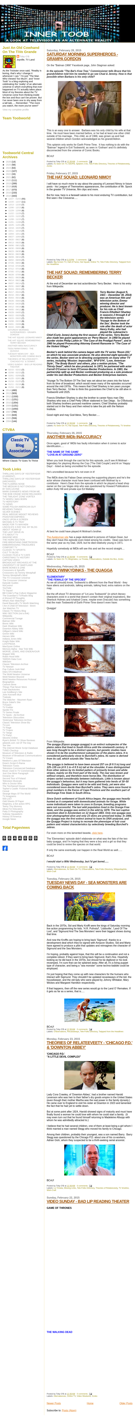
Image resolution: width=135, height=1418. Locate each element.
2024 (9, 168)
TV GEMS (8, 504)
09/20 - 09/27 (15, 239)
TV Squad (8, 590)
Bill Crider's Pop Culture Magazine (20, 593)
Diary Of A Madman (12, 672)
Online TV (94, 262)
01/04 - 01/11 (15, 387)
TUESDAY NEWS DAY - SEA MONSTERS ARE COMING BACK (24, 355)
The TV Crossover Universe (16, 578)
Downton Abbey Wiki (13, 628)
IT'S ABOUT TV (10, 534)
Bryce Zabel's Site (12, 702)
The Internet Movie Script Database (20, 748)
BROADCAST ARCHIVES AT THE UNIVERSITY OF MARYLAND (20, 563)
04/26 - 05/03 (15, 301)
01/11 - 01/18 (15, 384)
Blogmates (73, 559)
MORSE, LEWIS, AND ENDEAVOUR (21, 651)
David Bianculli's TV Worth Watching (21, 603)
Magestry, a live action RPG (16, 804)
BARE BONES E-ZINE (14, 567)
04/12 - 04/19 (15, 307)
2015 (9, 196)
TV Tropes (8, 730)
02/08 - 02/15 (15, 372)
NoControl (8, 585)
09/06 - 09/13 (15, 245)
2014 (9, 390)
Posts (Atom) (69, 1410)
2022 (9, 174)
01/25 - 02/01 (15, 378)
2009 (9, 405)
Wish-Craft (51, 871)
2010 (9, 402)
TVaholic (7, 697)
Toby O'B (24, 56)
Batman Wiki (9, 621)
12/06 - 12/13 (15, 207)
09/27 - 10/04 (15, 237)
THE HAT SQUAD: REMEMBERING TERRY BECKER (24, 341)
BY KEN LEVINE (11, 489)
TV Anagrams (9, 796)
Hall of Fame (73, 262)
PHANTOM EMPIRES (13, 517)
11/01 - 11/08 (15, 222)
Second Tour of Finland (14, 778)
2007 (9, 412)
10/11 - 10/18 (15, 231)
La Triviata (83, 559)
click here (97, 833)
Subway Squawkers (12, 814)
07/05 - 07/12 (15, 271)
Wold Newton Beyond (13, 677)
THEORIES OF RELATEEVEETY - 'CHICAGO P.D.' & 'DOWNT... (23, 360)
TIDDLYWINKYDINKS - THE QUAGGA (79, 570)
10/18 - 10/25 (15, 228)
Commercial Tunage (13, 618)
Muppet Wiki (9, 654)
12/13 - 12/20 (15, 204)
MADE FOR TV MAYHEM (15, 524)
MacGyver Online (11, 646)
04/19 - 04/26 (15, 303)
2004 (9, 421)
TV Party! (7, 735)
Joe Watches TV (11, 608)
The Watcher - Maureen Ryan (17, 699)
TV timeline (126, 426)
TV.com (6, 725)
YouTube (7, 588)
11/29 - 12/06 (15, 210)
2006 (9, 415)
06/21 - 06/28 (15, 277)
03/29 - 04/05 (15, 312)
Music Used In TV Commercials (18, 771)
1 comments (81, 260)
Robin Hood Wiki (11, 656)
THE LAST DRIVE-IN (13, 532)
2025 (9, 164)
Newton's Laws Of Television (17, 760)
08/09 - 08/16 (15, 257)
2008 (9, 409)
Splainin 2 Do (82, 164)
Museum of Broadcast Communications (22, 755)
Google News (9, 819)
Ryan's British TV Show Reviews (19, 740)
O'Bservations (95, 559)
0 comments (82, 557)
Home (90, 1403)
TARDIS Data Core (12, 659)
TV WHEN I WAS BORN (15, 499)
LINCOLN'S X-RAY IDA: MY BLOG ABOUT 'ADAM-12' (20, 528)
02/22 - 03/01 (15, 327)
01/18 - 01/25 (15, 381)
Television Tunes (11, 765)
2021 (9, 177)
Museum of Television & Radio (18, 753)
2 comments (82, 161)
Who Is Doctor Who (12, 783)
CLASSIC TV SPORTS (14, 550)
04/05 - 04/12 (15, 309)
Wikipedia (7, 616)
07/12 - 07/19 (15, 269)
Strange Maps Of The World (16, 793)
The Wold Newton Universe (16, 674)
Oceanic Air (8, 776)
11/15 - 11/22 (15, 216)
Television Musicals (12, 781)
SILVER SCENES (11, 512)
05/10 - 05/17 (15, 295)
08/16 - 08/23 (15, 254)
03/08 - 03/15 (15, 321)
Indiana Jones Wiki (12, 639)
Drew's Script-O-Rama (14, 763)
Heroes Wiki (9, 636)
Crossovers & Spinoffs (14, 570)
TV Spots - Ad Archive (13, 715)
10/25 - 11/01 (15, 225)
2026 (9, 161)
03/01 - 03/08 (15, 324)
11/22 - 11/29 (15, 213)
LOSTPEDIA (9, 644)
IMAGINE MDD (10, 537)
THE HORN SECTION (14, 539)
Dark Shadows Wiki (12, 626)
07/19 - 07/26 (15, 266)
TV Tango (7, 732)
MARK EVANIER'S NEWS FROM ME (21, 491)
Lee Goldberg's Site (12, 692)
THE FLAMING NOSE (14, 484)
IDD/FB (71, 164)
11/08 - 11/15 (15, 219)
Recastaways (73, 1031)
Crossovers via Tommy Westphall (19, 572)
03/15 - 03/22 (15, 318)
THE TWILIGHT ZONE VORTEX (19, 496)
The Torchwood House (14, 786)
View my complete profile (16, 109)
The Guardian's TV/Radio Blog (18, 595)
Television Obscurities (13, 717)
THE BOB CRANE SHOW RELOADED (22, 494)
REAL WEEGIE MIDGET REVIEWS (20, 514)
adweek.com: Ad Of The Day (17, 743)
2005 (9, 418)
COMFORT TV (10, 547)
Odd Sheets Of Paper (13, 801)
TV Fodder (8, 707)
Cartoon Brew (9, 684)
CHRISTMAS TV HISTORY (16, 557)
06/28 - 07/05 (15, 274)
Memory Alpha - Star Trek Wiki (18, 649)
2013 (9, 393)
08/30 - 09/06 (15, 248)
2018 (9, 186)
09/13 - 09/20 (15, 242)
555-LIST (7, 798)
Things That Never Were (15, 687)
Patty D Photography (13, 811)
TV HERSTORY (10, 501)
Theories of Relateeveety (119, 164)
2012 (9, 396)
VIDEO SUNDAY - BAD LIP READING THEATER (88, 1201)
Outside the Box (110, 559)
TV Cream (8, 758)
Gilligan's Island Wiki (13, 631)
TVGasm (7, 705)
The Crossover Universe (15, 580)
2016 (9, 192)
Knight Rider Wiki (11, 641)
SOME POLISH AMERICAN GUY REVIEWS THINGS (19, 508)
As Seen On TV (60, 164)
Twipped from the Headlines (111, 1031)
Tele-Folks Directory (97, 164)
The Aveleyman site (57, 537)
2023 (9, 171)
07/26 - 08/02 (15, 263)
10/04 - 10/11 (15, 234)
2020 (9, 180)
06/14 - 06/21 (15, 280)
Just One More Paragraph (15, 773)
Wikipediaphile (120, 869)
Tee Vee (7, 745)
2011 (9, 399)
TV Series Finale (11, 712)
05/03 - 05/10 (15, 298)
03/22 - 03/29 (15, 315)
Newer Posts (54, 1403)
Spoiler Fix (8, 710)
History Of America (12, 816)
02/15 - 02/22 (15, 370)
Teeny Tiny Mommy (12, 806)
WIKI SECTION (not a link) (16, 613)
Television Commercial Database (19, 768)
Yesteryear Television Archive (17, 720)
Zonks (49, 166)
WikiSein (7, 661)
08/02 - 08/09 (15, 260)
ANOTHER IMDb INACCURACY (74, 437)
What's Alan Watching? (14, 600)
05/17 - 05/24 (15, 292)
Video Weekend (84, 1396)
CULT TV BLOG (11, 552)
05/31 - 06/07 (15, 286)
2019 (9, 183)
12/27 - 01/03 (15, 199)
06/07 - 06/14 (15, 283)
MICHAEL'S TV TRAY (13, 522)
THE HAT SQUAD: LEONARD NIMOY (79, 177)
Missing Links (70, 1188)
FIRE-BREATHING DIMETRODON (20, 542)
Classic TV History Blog (14, 611)
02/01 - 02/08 (15, 375)
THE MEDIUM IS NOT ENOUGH (19, 486)
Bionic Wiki (8, 623)
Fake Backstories (11, 689)
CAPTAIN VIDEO (11, 560)
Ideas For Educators (13, 809)
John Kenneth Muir (12, 694)
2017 (9, 189)
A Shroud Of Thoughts (14, 598)
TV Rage (7, 727)
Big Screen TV (60, 262)
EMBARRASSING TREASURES (19, 545)
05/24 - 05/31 (15, 289)
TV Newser (8, 666)
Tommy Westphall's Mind (15, 575)
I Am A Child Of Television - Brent (19, 605)
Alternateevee (60, 869)
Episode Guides (10, 583)
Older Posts (125, 1403)
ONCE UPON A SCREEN (15, 519)
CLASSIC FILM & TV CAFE (16, 555)
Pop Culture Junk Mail (14, 669)
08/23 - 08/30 (15, 251)
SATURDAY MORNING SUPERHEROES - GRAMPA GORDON (22, 332)
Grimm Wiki (8, 633)
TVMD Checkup (10, 750)
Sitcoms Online (10, 738)
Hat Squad (84, 262)
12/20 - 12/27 (15, 202)
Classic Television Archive (15, 664)
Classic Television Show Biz (16, 722)
